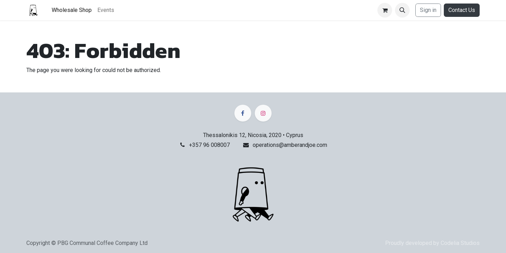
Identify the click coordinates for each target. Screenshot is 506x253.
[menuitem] (72, 10)
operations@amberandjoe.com (290, 145)
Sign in (428, 10)
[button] (402, 10)
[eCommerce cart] (384, 10)
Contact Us (461, 10)
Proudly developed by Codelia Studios (432, 243)
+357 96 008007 (209, 145)
